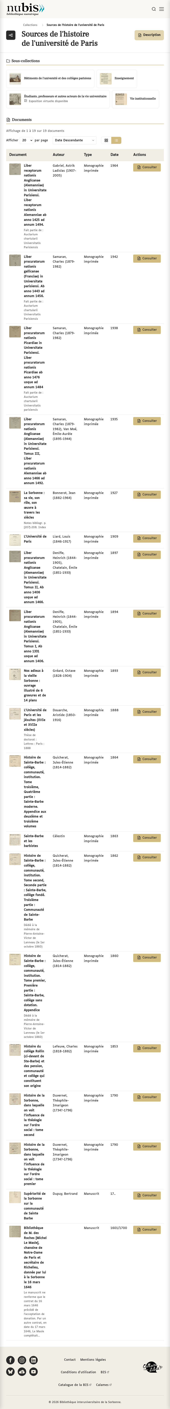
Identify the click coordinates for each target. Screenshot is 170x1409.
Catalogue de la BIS (74, 1385)
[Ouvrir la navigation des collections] (10, 35)
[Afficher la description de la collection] (149, 35)
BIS (105, 1372)
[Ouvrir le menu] (161, 9)
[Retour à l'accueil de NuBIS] (25, 9)
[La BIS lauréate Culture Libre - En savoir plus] (153, 1368)
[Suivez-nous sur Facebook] (10, 1360)
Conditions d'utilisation (78, 1372)
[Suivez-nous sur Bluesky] (10, 1371)
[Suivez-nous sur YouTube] (33, 1371)
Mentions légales (93, 1360)
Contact (70, 1360)
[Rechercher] (154, 9)
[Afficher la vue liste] (116, 140)
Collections (30, 25)
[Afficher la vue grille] (106, 140)
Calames (104, 1385)
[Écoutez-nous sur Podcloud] (22, 1371)
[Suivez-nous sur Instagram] (22, 1360)
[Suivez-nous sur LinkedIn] (33, 1360)
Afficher (12, 140)
